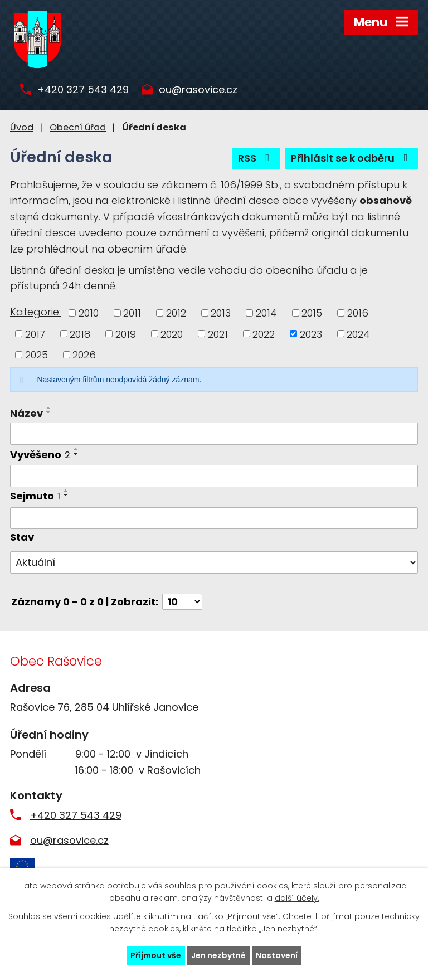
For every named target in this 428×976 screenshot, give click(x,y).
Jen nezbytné (218, 955)
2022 (263, 334)
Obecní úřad (78, 127)
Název (26, 413)
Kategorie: (35, 312)
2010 (89, 313)
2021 (218, 334)
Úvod (21, 127)
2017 (35, 334)
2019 (125, 334)
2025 (36, 355)
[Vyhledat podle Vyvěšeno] (214, 476)
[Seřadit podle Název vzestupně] (49, 408)
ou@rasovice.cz (198, 90)
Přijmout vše (155, 955)
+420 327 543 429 (83, 90)
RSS (256, 158)
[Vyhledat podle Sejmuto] (214, 518)
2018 (80, 334)
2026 (84, 355)
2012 (176, 313)
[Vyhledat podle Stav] (214, 562)
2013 (221, 313)
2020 (171, 334)
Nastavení (277, 955)
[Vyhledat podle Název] (214, 434)
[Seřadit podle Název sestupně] (49, 412)
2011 (132, 313)
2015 (311, 313)
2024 (358, 334)
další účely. (297, 898)
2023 (311, 334)
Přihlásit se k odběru (351, 158)
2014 (266, 313)
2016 (357, 313)
